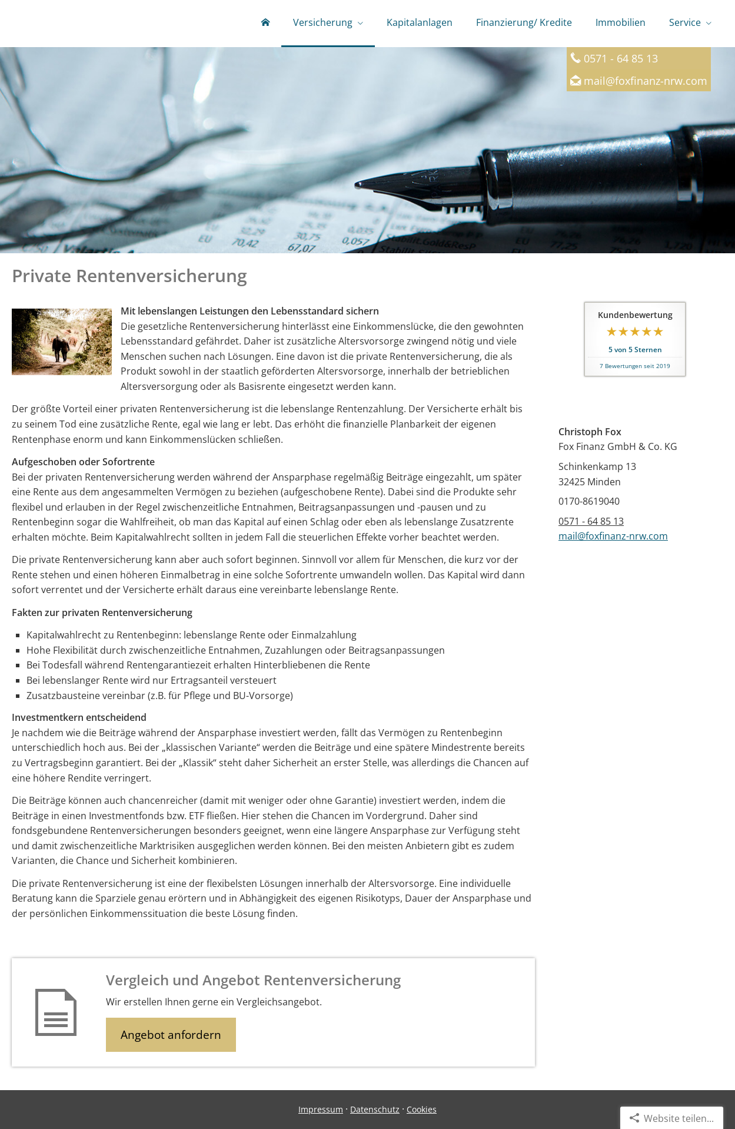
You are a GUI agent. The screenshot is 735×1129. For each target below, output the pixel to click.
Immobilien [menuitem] (621, 22)
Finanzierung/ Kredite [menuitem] (524, 22)
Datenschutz (375, 1109)
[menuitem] (265, 23)
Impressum (320, 1109)
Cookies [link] (422, 1109)
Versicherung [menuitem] (322, 22)
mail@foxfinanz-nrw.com (645, 80)
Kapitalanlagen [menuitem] (420, 22)
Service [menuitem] (685, 22)
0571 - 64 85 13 (591, 521)
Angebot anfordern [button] (171, 1034)
